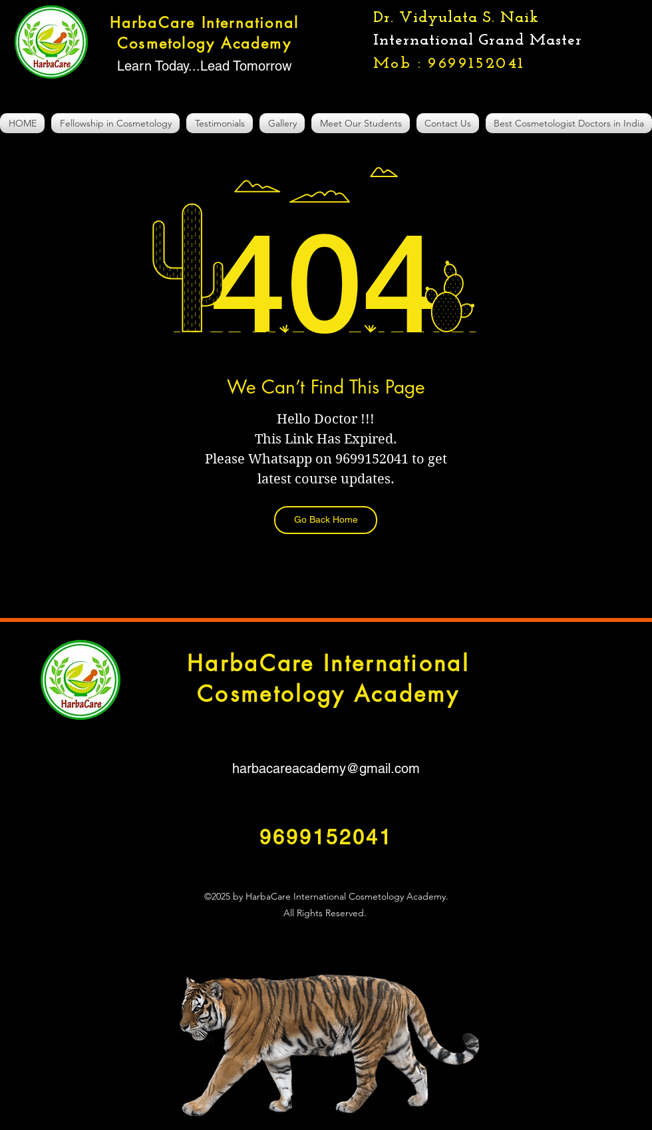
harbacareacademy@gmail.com (326, 768)
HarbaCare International (328, 663)
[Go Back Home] (325, 520)
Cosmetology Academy (328, 694)
